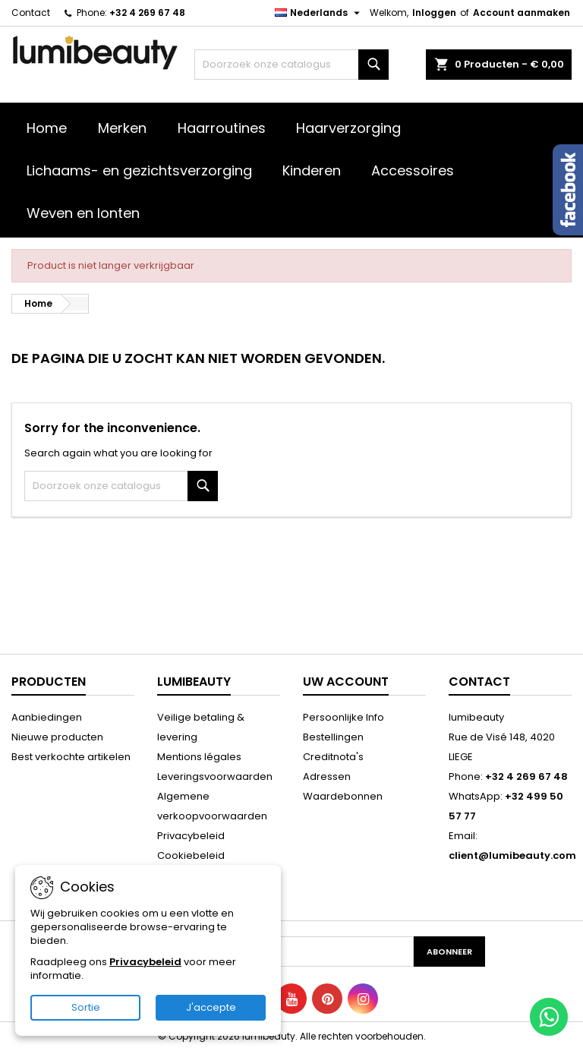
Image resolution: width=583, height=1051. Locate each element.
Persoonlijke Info (343, 717)
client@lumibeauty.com (512, 855)
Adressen (327, 776)
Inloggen (434, 12)
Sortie (85, 1007)
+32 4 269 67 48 (147, 12)
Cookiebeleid (191, 855)
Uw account (346, 681)
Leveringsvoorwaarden (215, 776)
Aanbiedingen (46, 717)
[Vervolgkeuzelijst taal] (319, 13)
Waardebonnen (343, 796)
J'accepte (211, 1007)
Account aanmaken (521, 12)
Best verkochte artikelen (71, 757)
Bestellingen (333, 737)
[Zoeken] (291, 64)
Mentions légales (199, 757)
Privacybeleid (191, 835)
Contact (30, 12)
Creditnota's (333, 757)
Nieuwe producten (57, 737)
